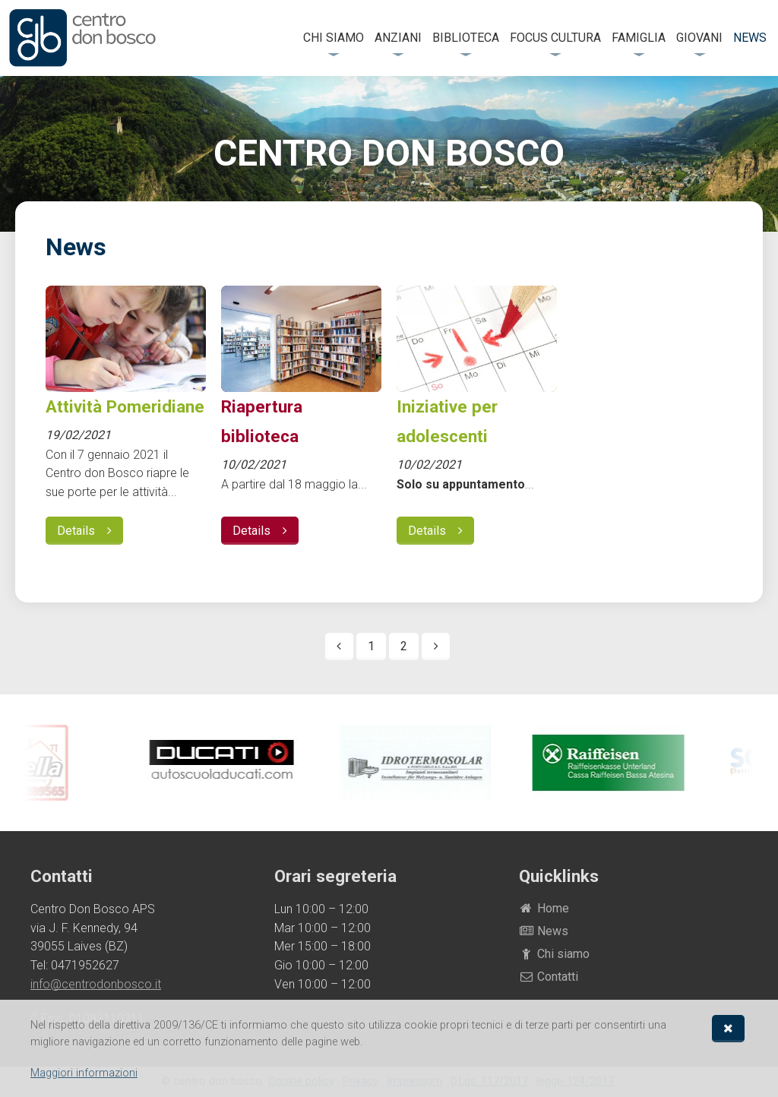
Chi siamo (333, 37)
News (750, 37)
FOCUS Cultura (555, 37)
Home (544, 908)
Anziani (398, 37)
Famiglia (639, 37)
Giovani (699, 37)
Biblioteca (465, 37)
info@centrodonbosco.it (95, 984)
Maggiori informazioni (84, 1073)
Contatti (549, 976)
